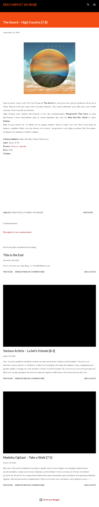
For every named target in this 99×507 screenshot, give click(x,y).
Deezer (14, 146)
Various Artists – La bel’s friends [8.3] (29, 351)
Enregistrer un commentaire (17, 232)
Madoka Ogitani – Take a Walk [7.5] (27, 457)
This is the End (13, 255)
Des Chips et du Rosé (20, 4)
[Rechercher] (88, 4)
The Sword (37, 212)
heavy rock (17, 212)
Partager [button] (88, 212)
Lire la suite (90, 272)
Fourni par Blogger (49, 499)
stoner (27, 212)
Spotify (23, 146)
